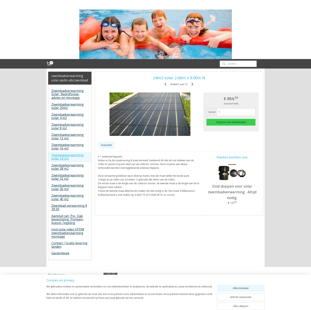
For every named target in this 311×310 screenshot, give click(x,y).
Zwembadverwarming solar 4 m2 (67, 116)
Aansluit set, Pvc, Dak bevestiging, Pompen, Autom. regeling (67, 219)
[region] (129, 296)
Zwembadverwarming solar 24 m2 (67, 157)
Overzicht (106, 145)
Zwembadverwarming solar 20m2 (67, 106)
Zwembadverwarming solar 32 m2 (67, 177)
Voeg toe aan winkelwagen (231, 122)
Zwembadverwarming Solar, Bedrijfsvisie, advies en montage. (67, 94)
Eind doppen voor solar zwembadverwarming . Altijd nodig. (232, 192)
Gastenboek (60, 253)
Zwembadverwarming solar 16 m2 (67, 147)
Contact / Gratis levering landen (69, 245)
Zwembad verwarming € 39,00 (69, 207)
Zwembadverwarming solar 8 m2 (67, 126)
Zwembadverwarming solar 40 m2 (67, 197)
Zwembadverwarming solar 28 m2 (67, 167)
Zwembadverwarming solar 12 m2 (67, 136)
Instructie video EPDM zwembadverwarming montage (67, 232)
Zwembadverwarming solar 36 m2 (67, 187)
